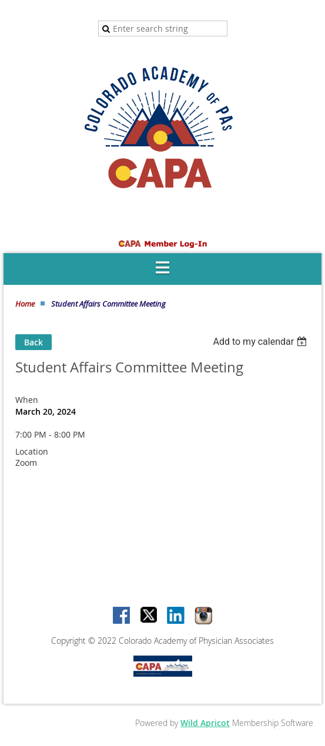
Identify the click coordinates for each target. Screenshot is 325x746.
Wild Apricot (205, 722)
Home (25, 303)
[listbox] (261, 341)
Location (31, 451)
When (26, 399)
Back (33, 342)
